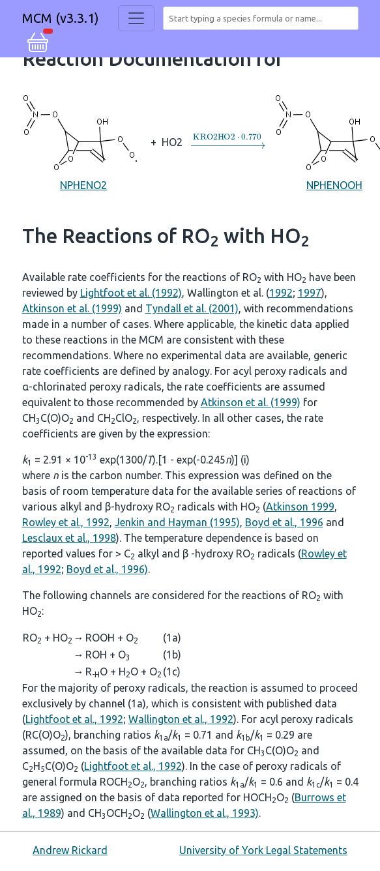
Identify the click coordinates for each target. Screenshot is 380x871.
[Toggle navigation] (136, 18)
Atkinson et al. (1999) (72, 308)
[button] (37, 40)
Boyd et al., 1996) (107, 569)
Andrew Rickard (70, 850)
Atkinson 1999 (300, 506)
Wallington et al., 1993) (205, 813)
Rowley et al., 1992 (66, 522)
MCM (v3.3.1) (60, 17)
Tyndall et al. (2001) (192, 308)
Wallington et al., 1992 (180, 719)
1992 (281, 293)
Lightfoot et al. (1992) (131, 293)
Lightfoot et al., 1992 (74, 719)
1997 (309, 293)
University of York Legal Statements (263, 850)
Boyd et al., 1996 (284, 522)
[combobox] (263, 18)
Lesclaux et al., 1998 (69, 538)
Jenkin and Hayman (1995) (177, 522)
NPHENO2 (83, 141)
